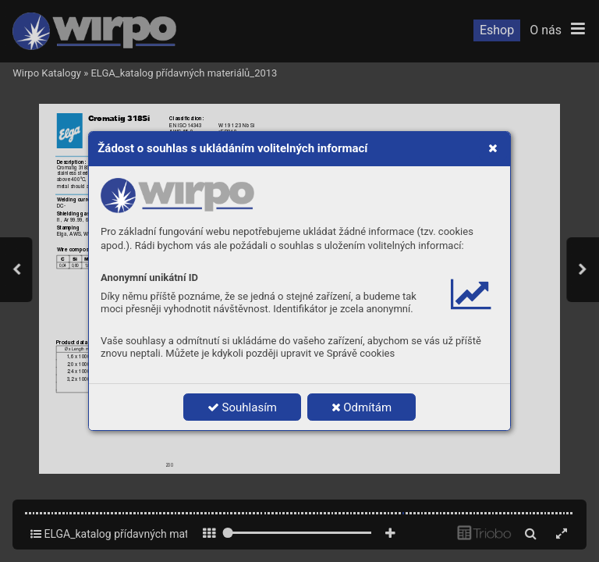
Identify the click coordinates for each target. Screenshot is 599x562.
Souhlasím (242, 407)
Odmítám (361, 407)
